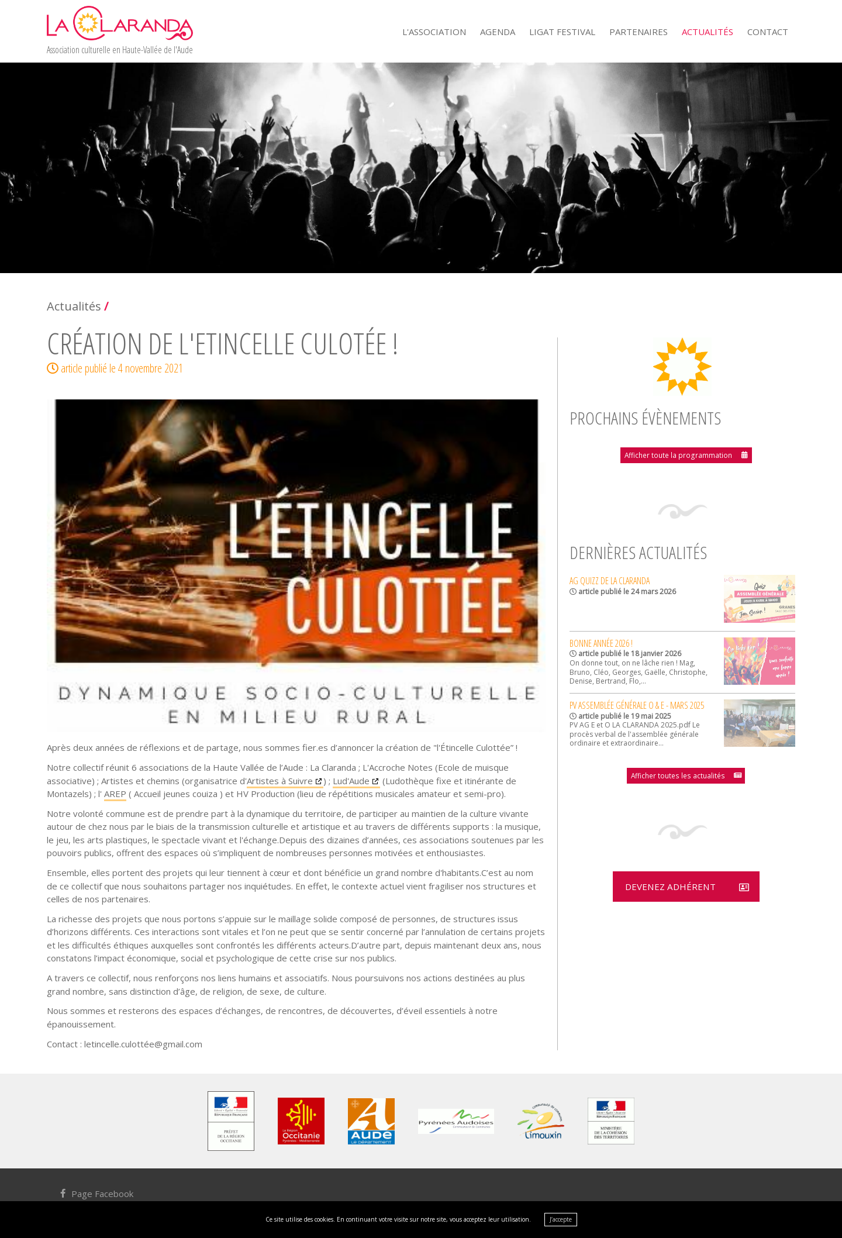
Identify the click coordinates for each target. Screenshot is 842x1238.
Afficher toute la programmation (678, 455)
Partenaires (638, 31)
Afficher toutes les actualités (678, 775)
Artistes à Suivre (280, 781)
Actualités (707, 31)
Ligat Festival (562, 31)
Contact (767, 31)
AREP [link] (115, 793)
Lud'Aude (351, 781)
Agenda (497, 31)
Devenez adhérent (669, 886)
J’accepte (561, 1219)
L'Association (434, 31)
